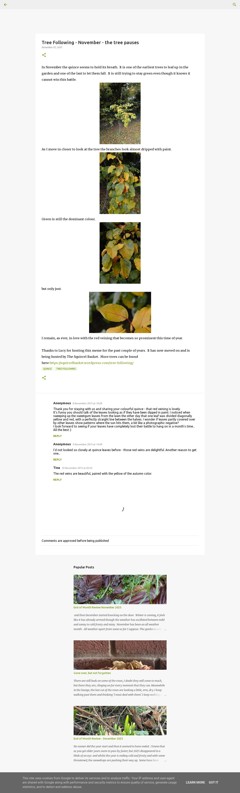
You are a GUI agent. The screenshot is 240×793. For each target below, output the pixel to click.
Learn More (195, 782)
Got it (213, 782)
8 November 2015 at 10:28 (87, 403)
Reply (57, 436)
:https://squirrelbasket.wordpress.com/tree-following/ (91, 363)
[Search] (16, 4)
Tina (56, 467)
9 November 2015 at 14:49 (87, 444)
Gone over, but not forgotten (92, 673)
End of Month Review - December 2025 (98, 738)
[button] (44, 55)
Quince (47, 368)
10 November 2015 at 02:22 (76, 468)
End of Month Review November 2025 (97, 607)
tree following (66, 368)
